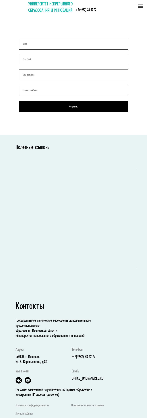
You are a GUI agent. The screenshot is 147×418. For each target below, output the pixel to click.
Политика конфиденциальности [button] (32, 405)
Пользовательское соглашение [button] (87, 405)
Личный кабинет (24, 413)
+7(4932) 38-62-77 (83, 357)
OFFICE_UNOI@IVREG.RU (88, 379)
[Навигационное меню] (140, 6)
